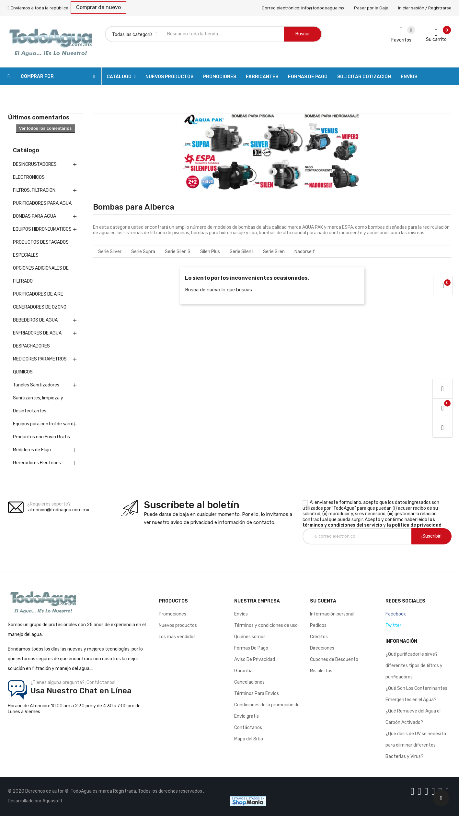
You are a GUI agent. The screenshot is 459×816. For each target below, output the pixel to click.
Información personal (332, 614)
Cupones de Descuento (334, 659)
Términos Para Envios (256, 693)
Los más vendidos (177, 636)
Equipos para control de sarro (43, 424)
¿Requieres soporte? (49, 504)
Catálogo (26, 150)
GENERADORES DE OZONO (39, 307)
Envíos (241, 614)
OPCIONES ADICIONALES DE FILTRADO (41, 274)
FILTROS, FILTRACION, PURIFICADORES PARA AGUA (42, 197)
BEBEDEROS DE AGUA (35, 320)
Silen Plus (210, 251)
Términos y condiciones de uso (266, 625)
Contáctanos (248, 727)
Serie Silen (274, 251)
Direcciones (322, 648)
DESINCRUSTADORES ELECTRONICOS (35, 171)
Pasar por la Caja (371, 8)
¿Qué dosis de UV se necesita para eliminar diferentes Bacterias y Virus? (415, 745)
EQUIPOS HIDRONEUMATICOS (42, 229)
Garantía (243, 671)
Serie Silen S (177, 251)
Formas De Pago (251, 648)
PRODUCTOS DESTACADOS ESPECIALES (41, 248)
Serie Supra (143, 251)
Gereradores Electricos (37, 463)
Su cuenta (323, 601)
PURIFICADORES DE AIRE (38, 294)
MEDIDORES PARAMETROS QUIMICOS (40, 365)
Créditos (319, 636)
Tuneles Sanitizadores (36, 385)
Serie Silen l (241, 251)
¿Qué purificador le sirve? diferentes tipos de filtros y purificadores (413, 666)
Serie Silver (109, 251)
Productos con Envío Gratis (41, 437)
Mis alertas (321, 671)
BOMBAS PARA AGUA (34, 216)
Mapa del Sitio (248, 739)
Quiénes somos (250, 636)
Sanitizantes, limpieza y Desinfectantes (38, 404)
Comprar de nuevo (98, 7)
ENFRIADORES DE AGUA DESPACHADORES (37, 339)
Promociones (172, 614)
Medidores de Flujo (32, 450)
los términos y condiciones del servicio (369, 522)
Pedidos (318, 625)
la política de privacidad (414, 525)
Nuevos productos (178, 625)
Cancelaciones (249, 682)
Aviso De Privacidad (254, 659)
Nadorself (304, 251)
